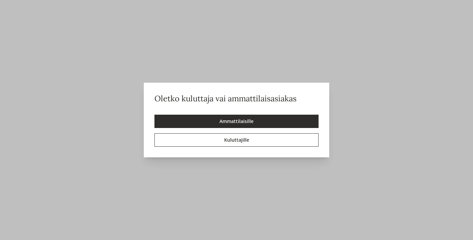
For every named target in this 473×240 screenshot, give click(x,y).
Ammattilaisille (236, 121)
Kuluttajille (236, 140)
